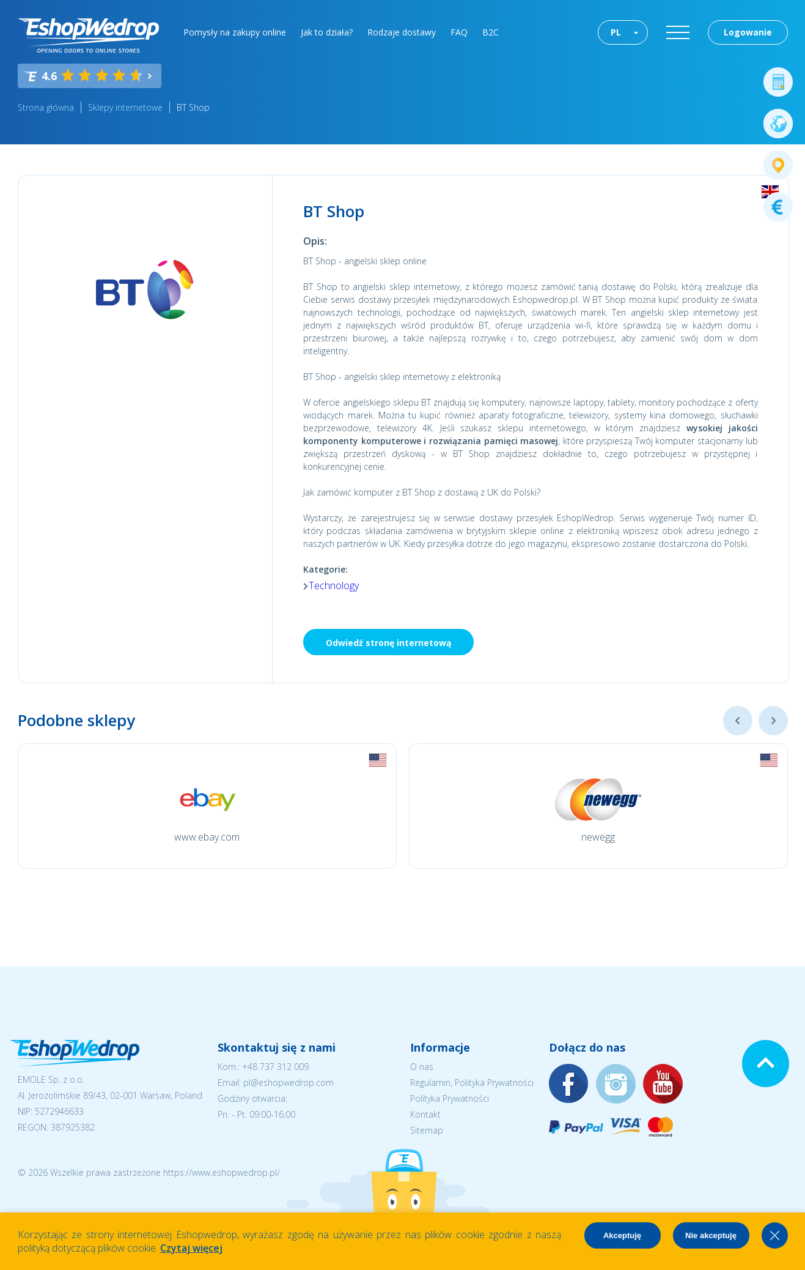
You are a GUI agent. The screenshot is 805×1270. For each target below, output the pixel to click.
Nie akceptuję (711, 1235)
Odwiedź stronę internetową (388, 642)
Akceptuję (622, 1235)
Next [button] (773, 720)
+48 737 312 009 (275, 1066)
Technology (334, 585)
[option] (207, 806)
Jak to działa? (327, 32)
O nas (421, 1066)
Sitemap (426, 1130)
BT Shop (193, 107)
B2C (490, 32)
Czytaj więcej (191, 1248)
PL (616, 32)
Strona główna (46, 107)
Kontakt (425, 1114)
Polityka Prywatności (449, 1098)
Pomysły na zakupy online (234, 32)
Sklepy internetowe (125, 107)
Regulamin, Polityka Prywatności (472, 1082)
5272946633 (59, 1111)
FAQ (459, 32)
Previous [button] (737, 720)
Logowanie (748, 32)
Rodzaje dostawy (401, 32)
